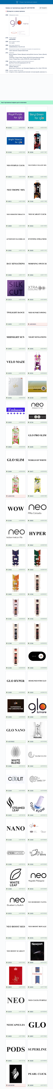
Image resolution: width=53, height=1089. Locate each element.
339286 (30, 152)
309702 (9, 913)
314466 (9, 766)
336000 (30, 250)
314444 (30, 839)
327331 (30, 373)
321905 (9, 520)
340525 (30, 226)
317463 (9, 643)
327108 (30, 397)
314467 (30, 766)
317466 (30, 643)
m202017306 (10, 496)
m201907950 (10, 1085)
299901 (9, 938)
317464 (9, 668)
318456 (9, 569)
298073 (9, 987)
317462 (30, 618)
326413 (30, 496)
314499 (9, 692)
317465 (30, 594)
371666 (30, 201)
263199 (9, 1011)
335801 (9, 250)
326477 (30, 471)
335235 (30, 299)
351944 (30, 127)
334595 (9, 348)
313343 (30, 741)
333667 (30, 545)
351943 (9, 152)
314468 (9, 888)
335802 (30, 275)
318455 (9, 594)
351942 (9, 127)
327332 (9, 397)
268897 (30, 1036)
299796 (30, 938)
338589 (9, 226)
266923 (9, 1060)
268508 (30, 1085)
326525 (9, 422)
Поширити (43, 8)
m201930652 (10, 741)
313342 (30, 864)
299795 (9, 962)
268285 (9, 1036)
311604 (9, 839)
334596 (30, 348)
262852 (30, 987)
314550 (30, 717)
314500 (30, 668)
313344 (9, 790)
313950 (9, 717)
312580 (9, 864)
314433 (30, 913)
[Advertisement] (26, 87)
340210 (9, 176)
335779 (9, 299)
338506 (9, 545)
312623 (30, 692)
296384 (30, 1060)
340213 (30, 176)
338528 (9, 447)
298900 (30, 962)
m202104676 (32, 324)
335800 (9, 275)
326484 (9, 471)
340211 (9, 201)
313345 (30, 790)
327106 (30, 422)
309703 (30, 888)
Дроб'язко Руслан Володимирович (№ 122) (19, 62)
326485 (30, 447)
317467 (9, 618)
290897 (30, 1011)
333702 (9, 373)
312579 (9, 815)
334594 (9, 324)
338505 (30, 520)
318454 (30, 569)
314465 (30, 815)
